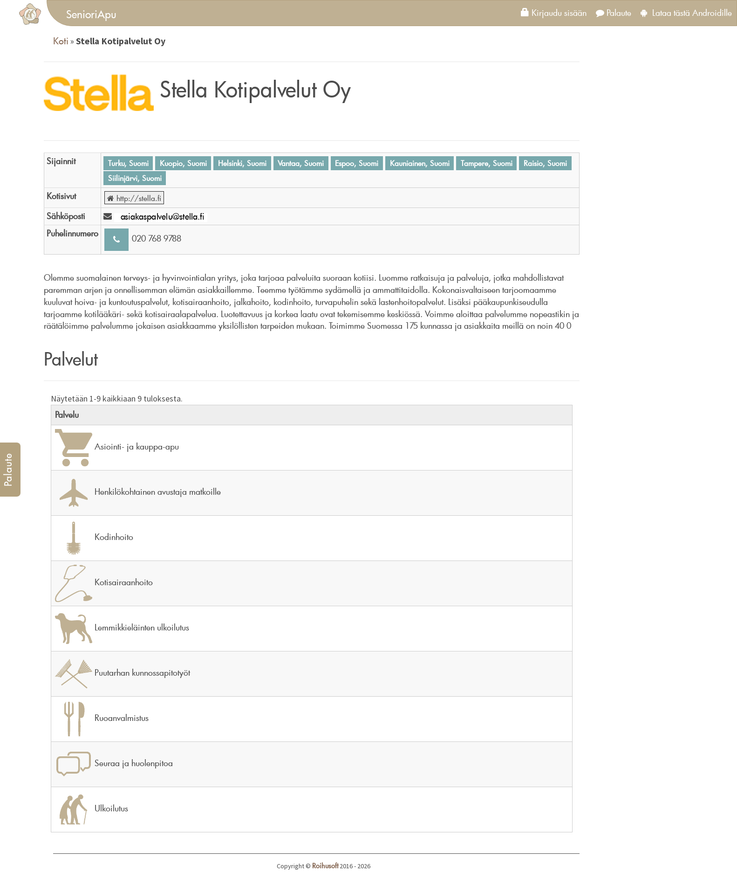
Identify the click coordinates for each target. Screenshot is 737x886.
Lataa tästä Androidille (686, 12)
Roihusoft (325, 865)
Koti (60, 41)
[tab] (392, 13)
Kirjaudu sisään (554, 12)
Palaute (613, 12)
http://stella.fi (134, 198)
